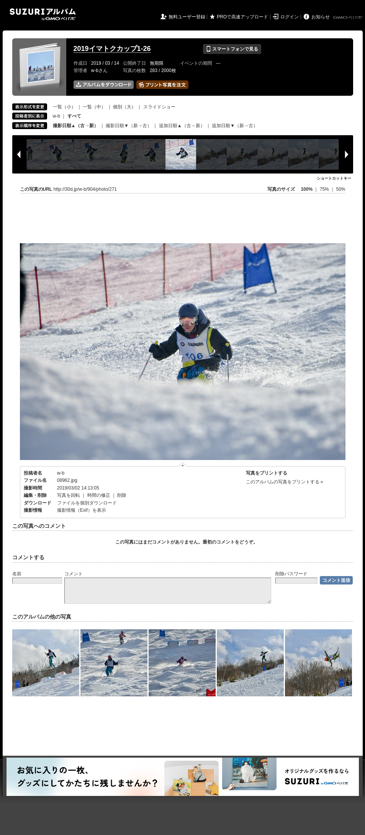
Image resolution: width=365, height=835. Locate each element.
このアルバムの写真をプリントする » (284, 482)
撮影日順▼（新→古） (129, 125)
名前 (16, 573)
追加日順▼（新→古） (235, 125)
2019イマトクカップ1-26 (112, 48)
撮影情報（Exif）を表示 (81, 510)
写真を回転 (68, 495)
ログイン (289, 17)
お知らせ (320, 17)
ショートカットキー (334, 178)
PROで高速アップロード (242, 17)
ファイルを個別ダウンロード (87, 503)
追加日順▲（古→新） (182, 125)
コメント (73, 573)
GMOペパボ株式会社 (348, 17)
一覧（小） (64, 107)
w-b (56, 116)
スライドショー (159, 107)
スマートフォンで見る (232, 49)
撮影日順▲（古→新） (76, 125)
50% (340, 189)
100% (307, 189)
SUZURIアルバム (43, 14)
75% (325, 189)
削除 (121, 495)
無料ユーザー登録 (187, 17)
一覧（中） (94, 107)
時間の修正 (98, 495)
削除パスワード (291, 573)
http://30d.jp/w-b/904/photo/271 (85, 189)
